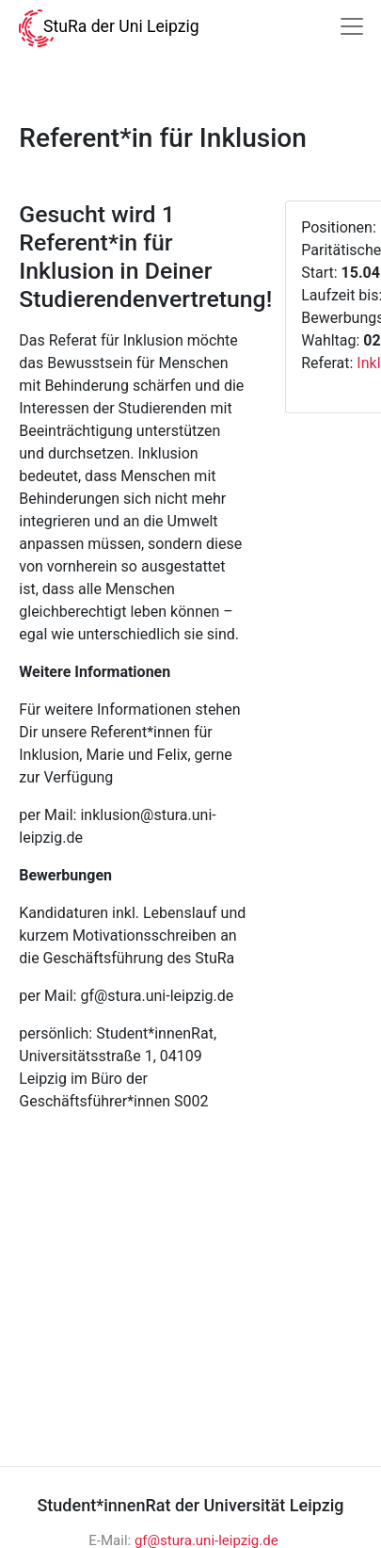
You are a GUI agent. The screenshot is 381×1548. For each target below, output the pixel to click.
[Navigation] (352, 26)
